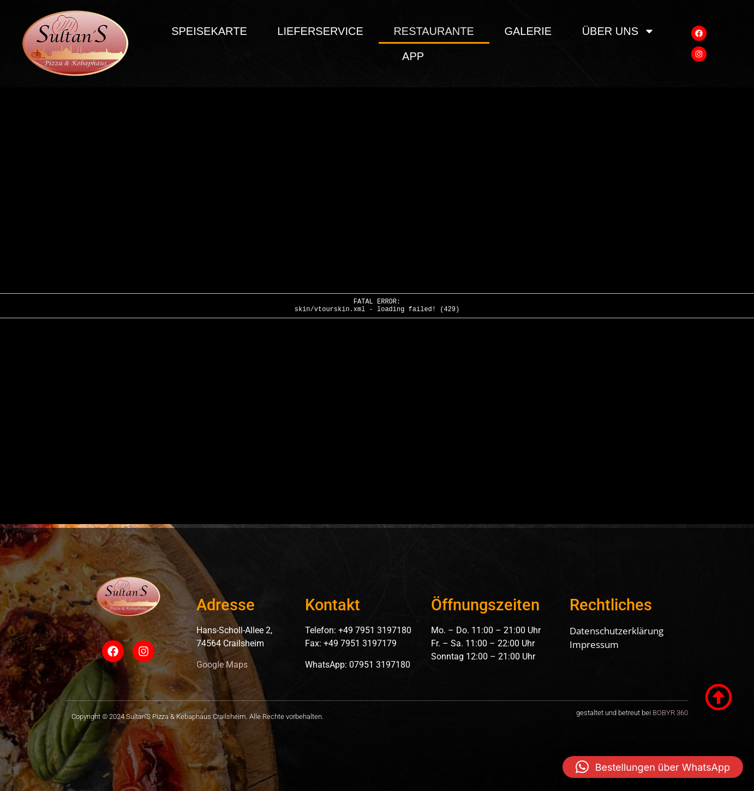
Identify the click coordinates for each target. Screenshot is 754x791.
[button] (652, 767)
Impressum (594, 644)
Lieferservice (320, 31)
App (413, 56)
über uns (618, 31)
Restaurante (433, 31)
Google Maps (222, 664)
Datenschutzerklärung (616, 631)
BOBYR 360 (670, 713)
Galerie (528, 31)
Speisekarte (209, 31)
